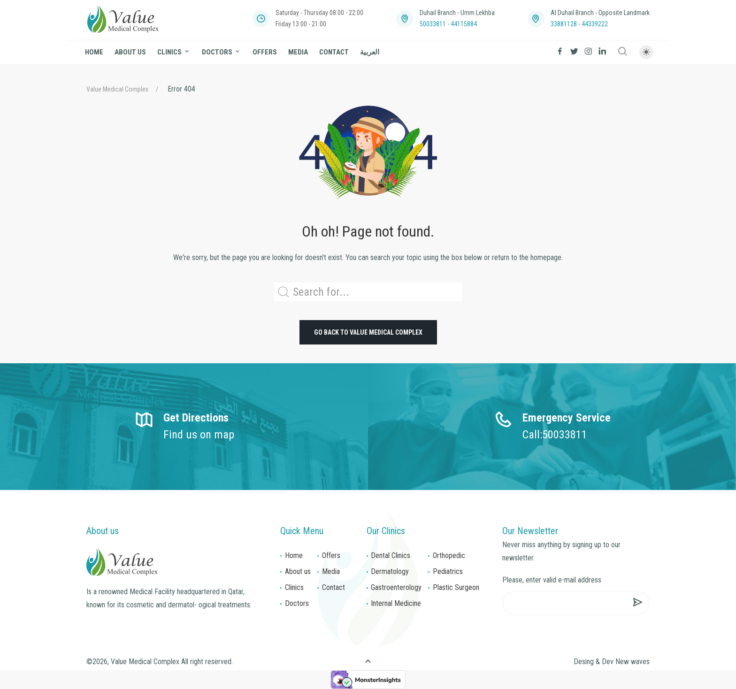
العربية (369, 52)
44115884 (464, 24)
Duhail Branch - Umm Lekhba (457, 12)
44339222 (595, 24)
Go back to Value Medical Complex (368, 332)
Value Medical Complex (117, 89)
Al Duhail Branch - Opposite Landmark (600, 12)
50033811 (433, 24)
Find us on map (198, 434)
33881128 (564, 24)
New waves (632, 661)
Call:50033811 (554, 434)
